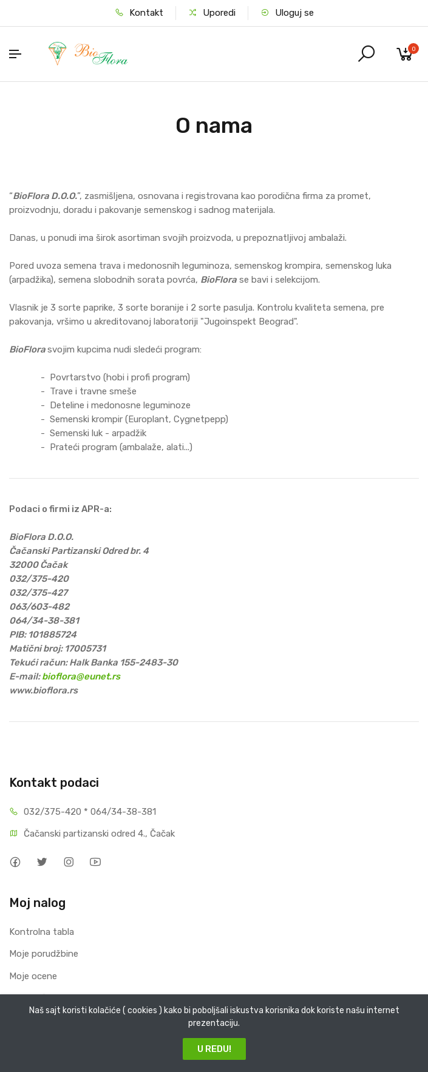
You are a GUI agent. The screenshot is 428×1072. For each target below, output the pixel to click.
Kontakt (139, 12)
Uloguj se (287, 12)
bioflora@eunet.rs (81, 676)
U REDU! (214, 1048)
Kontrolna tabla (41, 931)
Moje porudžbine (43, 953)
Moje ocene (33, 976)
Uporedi (212, 12)
